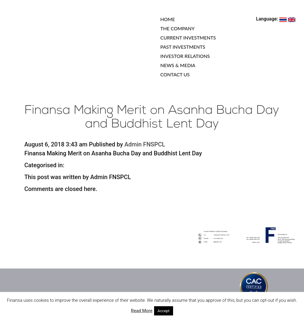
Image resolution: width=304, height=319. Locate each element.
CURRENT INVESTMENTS (188, 37)
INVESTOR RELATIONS (185, 56)
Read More (142, 310)
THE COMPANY (177, 28)
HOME (167, 19)
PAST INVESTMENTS (182, 47)
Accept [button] (164, 311)
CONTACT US (175, 74)
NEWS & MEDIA (177, 65)
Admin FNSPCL (144, 144)
